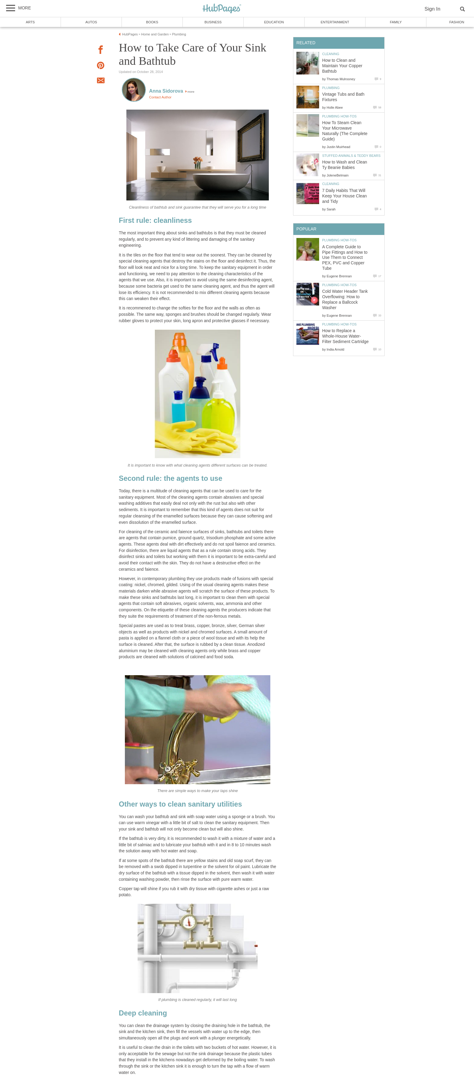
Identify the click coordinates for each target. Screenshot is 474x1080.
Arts (30, 22)
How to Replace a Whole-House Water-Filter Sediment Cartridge (345, 336)
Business (213, 22)
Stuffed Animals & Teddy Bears (351, 155)
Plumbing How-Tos (339, 116)
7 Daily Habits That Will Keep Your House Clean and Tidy (344, 196)
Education (274, 22)
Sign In (432, 9)
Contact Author (160, 97)
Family (396, 22)
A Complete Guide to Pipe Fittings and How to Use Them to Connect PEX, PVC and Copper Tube (345, 258)
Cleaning (330, 54)
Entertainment (335, 22)
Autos (91, 22)
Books (152, 22)
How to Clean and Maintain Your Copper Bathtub (342, 66)
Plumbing (331, 88)
